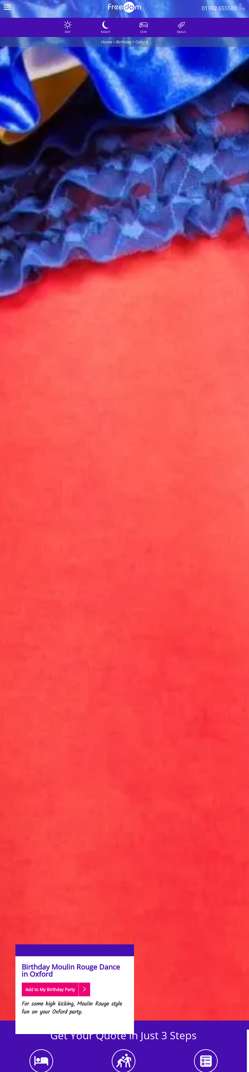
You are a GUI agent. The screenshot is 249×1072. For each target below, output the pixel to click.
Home (106, 42)
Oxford (141, 42)
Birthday (123, 42)
